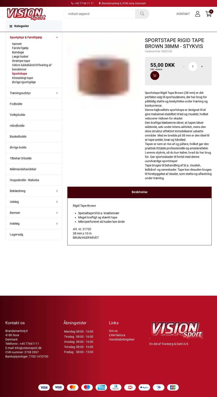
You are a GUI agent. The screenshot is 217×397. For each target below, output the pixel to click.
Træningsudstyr (20, 101)
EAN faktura (117, 335)
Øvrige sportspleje (24, 90)
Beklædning (17, 199)
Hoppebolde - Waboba (24, 188)
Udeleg (14, 210)
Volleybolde (17, 123)
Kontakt (183, 17)
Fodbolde (16, 112)
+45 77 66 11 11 (82, 3)
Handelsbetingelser (121, 339)
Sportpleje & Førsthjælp (26, 45)
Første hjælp (20, 56)
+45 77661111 (29, 343)
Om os (113, 331)
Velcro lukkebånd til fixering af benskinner (32, 75)
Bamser (15, 220)
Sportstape (19, 81)
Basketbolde (18, 144)
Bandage (18, 60)
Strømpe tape (21, 69)
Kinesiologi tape (22, 86)
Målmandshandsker (23, 177)
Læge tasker (20, 64)
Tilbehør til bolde (20, 166)
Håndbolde (17, 133)
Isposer (17, 52)
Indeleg (14, 231)
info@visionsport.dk (28, 348)
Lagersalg (16, 242)
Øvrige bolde (18, 155)
